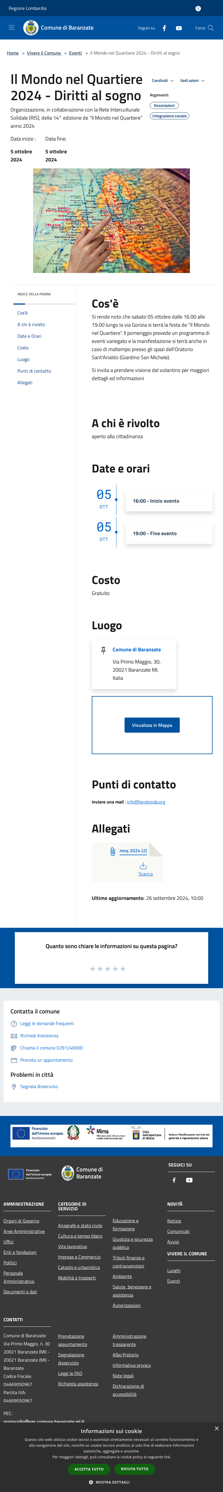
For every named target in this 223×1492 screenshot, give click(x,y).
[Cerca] (210, 27)
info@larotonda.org (146, 801)
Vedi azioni (193, 80)
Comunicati (178, 1231)
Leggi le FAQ (70, 1373)
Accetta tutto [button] (89, 1469)
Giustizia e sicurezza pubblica (133, 1243)
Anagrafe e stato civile (80, 1225)
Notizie (174, 1220)
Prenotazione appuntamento (72, 1340)
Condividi (164, 80)
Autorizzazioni (127, 1305)
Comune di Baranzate (137, 649)
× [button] (216, 1429)
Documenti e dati (20, 1291)
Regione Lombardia (27, 8)
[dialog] (111, 1457)
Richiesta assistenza (78, 1383)
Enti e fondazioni (20, 1252)
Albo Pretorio (126, 1354)
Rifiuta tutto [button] (135, 1468)
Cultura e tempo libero (80, 1235)
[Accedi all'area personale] (198, 9)
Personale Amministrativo (18, 1277)
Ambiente (122, 1276)
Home (13, 52)
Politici (10, 1262)
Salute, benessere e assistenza (132, 1290)
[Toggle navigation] (11, 27)
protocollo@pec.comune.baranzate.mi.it (43, 1421)
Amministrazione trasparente (129, 1340)
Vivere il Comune (44, 52)
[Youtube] (176, 28)
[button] (111, 1482)
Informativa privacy (132, 1365)
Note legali (123, 1375)
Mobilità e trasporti (77, 1277)
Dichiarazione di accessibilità (128, 1390)
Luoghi (174, 1270)
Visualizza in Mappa (152, 725)
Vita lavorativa (72, 1246)
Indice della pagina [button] (34, 294)
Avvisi (173, 1241)
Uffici (8, 1241)
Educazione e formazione (126, 1224)
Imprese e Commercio (79, 1256)
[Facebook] (162, 28)
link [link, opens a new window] (167, 1457)
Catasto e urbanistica (79, 1267)
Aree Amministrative (24, 1231)
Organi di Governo (21, 1220)
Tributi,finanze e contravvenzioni (129, 1261)
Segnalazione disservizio (71, 1358)
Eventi (75, 52)
